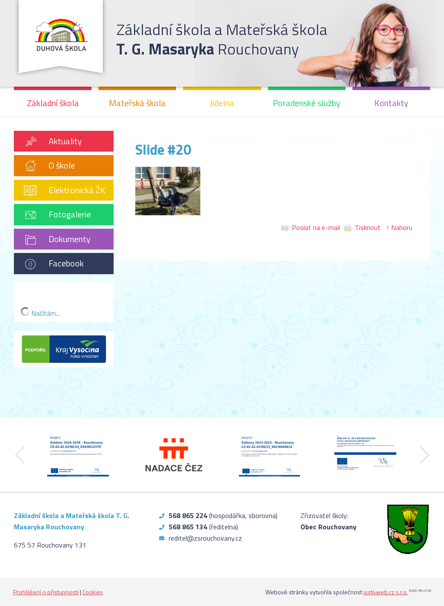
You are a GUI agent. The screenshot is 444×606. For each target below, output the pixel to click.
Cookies (92, 591)
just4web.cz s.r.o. (385, 591)
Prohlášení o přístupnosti (45, 591)
